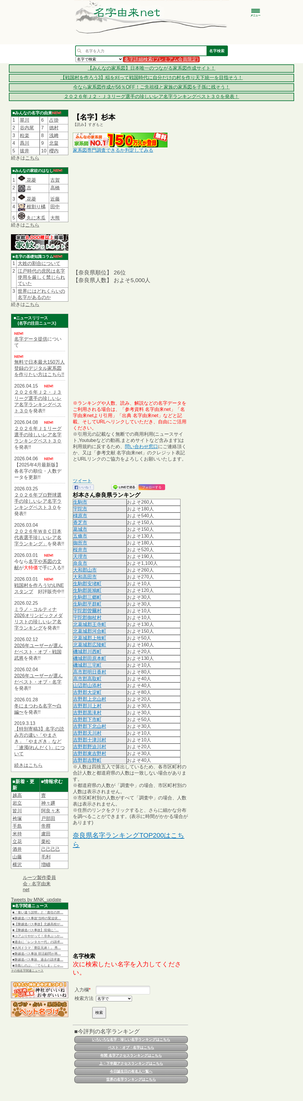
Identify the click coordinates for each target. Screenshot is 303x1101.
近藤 (55, 198)
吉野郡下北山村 (89, 726)
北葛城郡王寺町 (89, 624)
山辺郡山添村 (87, 685)
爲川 (24, 143)
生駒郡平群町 (87, 603)
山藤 (17, 856)
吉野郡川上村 (87, 705)
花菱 (27, 180)
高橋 (55, 187)
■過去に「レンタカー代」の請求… (37, 942)
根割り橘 (35, 206)
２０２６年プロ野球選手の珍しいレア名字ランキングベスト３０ (38, 501)
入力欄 (82, 989)
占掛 (54, 120)
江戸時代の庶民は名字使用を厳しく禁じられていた (41, 277)
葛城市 (80, 529)
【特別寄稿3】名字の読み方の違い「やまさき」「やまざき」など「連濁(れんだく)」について (39, 741)
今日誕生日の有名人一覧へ (131, 1071)
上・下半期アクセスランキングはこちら (131, 1063)
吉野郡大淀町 (87, 692)
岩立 (17, 803)
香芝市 (80, 522)
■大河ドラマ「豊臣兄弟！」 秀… (36, 947)
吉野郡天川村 (87, 733)
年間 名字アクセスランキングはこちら (131, 1055)
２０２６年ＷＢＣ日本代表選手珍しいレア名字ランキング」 (38, 537)
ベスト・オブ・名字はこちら (131, 1047)
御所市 (80, 542)
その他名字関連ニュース (27, 970)
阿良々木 (50, 810)
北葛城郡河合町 (89, 631)
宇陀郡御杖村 (87, 617)
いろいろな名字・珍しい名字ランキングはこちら (131, 1039)
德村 (54, 127)
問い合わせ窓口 (141, 446)
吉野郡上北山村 (89, 699)
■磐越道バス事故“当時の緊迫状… (36, 918)
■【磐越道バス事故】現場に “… (35, 930)
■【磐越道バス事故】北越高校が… (37, 924)
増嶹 (46, 864)
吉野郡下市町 (87, 719)
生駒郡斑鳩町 (87, 590)
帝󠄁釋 (46, 826)
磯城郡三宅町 (87, 665)
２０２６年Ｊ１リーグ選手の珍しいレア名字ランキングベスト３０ (38, 434)
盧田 (46, 833)
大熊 (55, 217)
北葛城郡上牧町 (89, 637)
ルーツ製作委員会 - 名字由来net (39, 883)
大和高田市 (85, 576)
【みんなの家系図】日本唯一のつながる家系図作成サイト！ (151, 68)
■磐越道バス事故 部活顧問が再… (36, 953)
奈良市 (80, 563)
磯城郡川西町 (87, 651)
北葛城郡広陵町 (89, 644)
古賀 (55, 180)
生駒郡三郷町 (87, 597)
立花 (17, 841)
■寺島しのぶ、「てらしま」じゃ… (37, 965)
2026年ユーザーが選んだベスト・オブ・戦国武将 (38, 652)
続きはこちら (28, 765)
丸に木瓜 (31, 217)
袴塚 (17, 818)
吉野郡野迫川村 (89, 746)
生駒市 (80, 502)
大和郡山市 (85, 570)
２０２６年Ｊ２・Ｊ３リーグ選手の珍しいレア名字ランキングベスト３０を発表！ (151, 96)
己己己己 (50, 849)
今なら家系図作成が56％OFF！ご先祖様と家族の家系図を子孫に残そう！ (151, 87)
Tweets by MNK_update (36, 899)
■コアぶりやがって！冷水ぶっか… (37, 936)
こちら (32, 157)
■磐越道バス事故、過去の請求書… (37, 959)
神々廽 (48, 803)
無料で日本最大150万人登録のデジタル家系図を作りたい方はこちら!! (39, 368)
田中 (55, 206)
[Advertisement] (130, 210)
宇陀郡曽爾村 (87, 610)
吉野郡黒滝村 (87, 712)
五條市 (80, 536)
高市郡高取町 (87, 678)
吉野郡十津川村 (89, 739)
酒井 (17, 849)
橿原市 (80, 515)
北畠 (54, 143)
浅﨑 (54, 135)
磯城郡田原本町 (89, 658)
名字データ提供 (30, 338)
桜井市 (80, 549)
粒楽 (24, 135)
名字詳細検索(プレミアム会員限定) (161, 59)
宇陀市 (80, 508)
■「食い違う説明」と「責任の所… (37, 912)
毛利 (46, 856)
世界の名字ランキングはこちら (131, 1079)
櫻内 (54, 150)
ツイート (82, 480)
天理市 (80, 556)
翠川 (24, 120)
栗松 (46, 841)
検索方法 (84, 998)
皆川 (17, 810)
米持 (17, 833)
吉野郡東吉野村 (89, 753)
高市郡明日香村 (89, 671)
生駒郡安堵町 (87, 583)
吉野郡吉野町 (87, 760)
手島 (17, 826)
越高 (17, 795)
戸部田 (48, 818)
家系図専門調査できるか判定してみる (113, 150)
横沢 (17, 864)
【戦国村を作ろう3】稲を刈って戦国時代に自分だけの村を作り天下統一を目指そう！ (151, 77)
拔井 (24, 150)
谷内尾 (27, 127)
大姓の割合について (39, 263)
